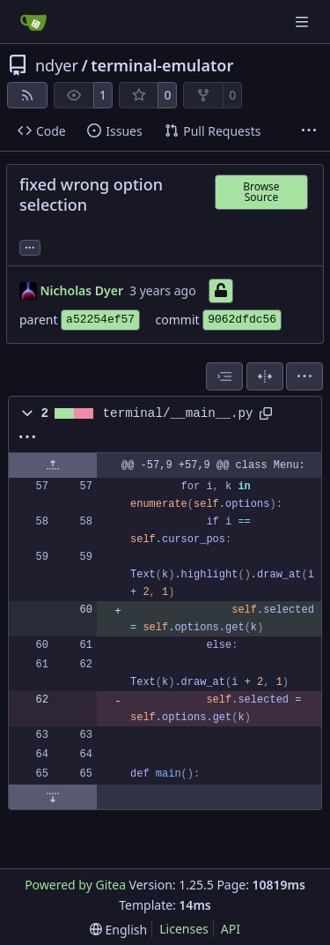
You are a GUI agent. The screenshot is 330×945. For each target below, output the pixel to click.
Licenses (184, 928)
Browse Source (261, 192)
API (230, 928)
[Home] (33, 22)
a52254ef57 (100, 319)
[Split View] (264, 376)
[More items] (309, 131)
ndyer (56, 65)
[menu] (304, 376)
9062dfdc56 (242, 319)
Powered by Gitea (75, 884)
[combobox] (224, 376)
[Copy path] (265, 413)
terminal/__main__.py (178, 413)
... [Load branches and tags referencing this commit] (30, 246)
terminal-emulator (162, 65)
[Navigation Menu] (303, 21)
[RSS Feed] (27, 95)
